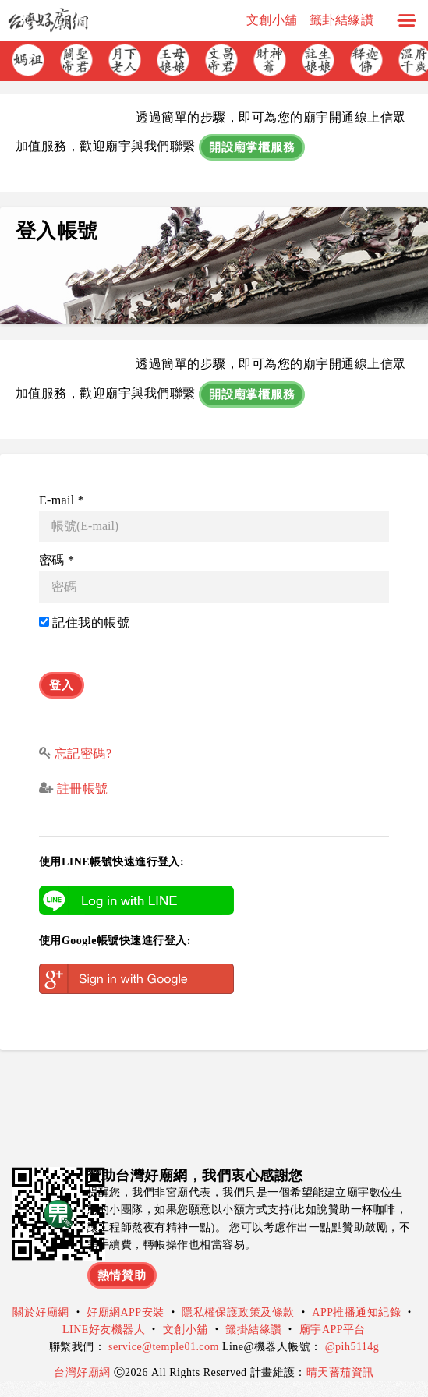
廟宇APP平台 (332, 1329)
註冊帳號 (80, 788)
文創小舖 (272, 20)
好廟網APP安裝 (125, 1312)
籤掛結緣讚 (253, 1329)
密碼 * (56, 560)
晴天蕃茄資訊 (340, 1372)
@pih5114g (352, 1347)
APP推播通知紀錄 (356, 1312)
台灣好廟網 (83, 1372)
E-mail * (61, 500)
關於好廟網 (40, 1312)
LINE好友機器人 (103, 1329)
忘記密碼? (83, 753)
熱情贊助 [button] (122, 1275)
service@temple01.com (163, 1347)
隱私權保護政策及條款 (238, 1312)
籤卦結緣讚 (341, 20)
